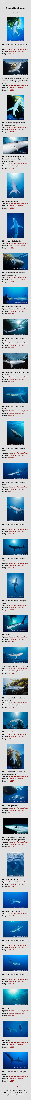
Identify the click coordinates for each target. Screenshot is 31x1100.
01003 (11, 568)
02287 (11, 781)
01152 (11, 347)
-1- (14, 12)
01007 (11, 1081)
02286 (11, 90)
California (20, 51)
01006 (11, 54)
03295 (11, 886)
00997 (11, 491)
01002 (11, 534)
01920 (11, 707)
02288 (11, 132)
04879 (11, 282)
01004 (11, 610)
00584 (11, 950)
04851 (11, 248)
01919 (11, 673)
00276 (11, 313)
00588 (11, 457)
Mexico (22, 246)
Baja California (14, 246)
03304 (11, 846)
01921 (11, 739)
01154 (11, 381)
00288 (11, 415)
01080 (11, 641)
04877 (11, 916)
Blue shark (12, 49)
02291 (11, 813)
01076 (11, 168)
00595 (11, 1015)
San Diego (12, 51)
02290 (11, 208)
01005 (11, 1047)
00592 (11, 984)
